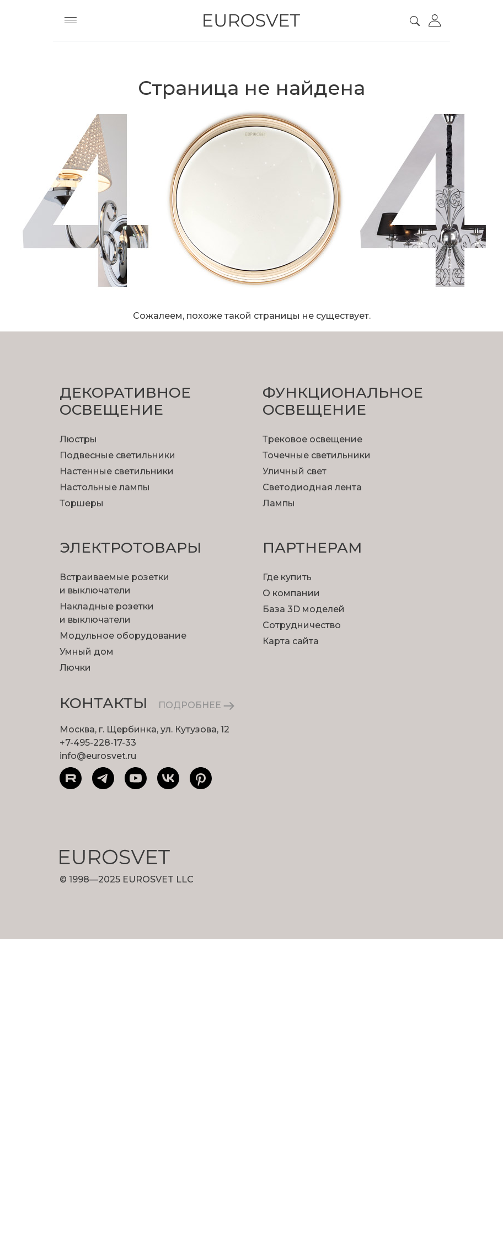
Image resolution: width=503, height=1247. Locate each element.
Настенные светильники (117, 471)
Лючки (75, 667)
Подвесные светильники (117, 455)
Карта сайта (291, 641)
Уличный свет (295, 471)
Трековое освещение (312, 439)
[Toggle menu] (71, 20)
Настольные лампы (105, 487)
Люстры (78, 439)
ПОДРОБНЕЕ (196, 705)
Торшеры (82, 503)
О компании (291, 593)
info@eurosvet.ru (98, 756)
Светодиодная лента (312, 487)
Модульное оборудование (123, 635)
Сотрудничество (302, 625)
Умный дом (87, 651)
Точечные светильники (317, 455)
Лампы (279, 503)
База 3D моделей (304, 609)
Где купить (287, 577)
